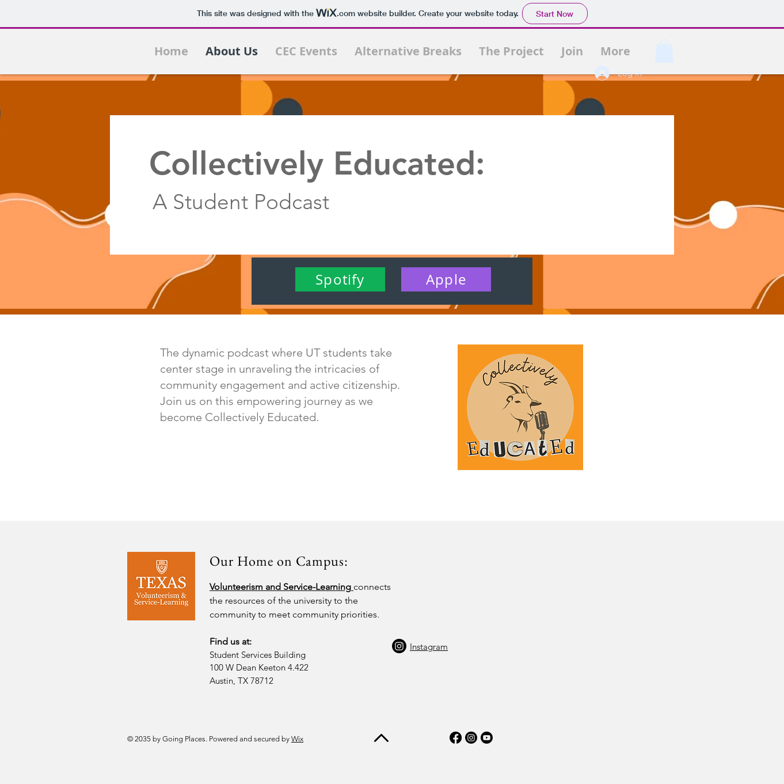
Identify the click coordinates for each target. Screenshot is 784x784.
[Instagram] (399, 646)
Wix (297, 738)
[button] (664, 51)
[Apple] (446, 279)
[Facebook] (456, 738)
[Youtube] (487, 738)
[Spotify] (340, 279)
